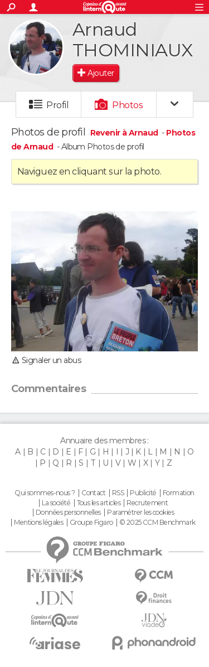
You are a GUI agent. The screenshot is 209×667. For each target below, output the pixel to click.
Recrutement (147, 503)
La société (56, 503)
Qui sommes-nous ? (44, 493)
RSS (118, 493)
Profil (57, 105)
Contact (93, 493)
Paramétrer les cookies (140, 512)
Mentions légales (38, 522)
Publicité (143, 493)
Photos (127, 105)
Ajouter (101, 73)
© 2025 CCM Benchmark (157, 522)
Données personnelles (68, 512)
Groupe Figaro (91, 522)
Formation (179, 493)
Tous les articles (98, 503)
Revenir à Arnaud (125, 133)
